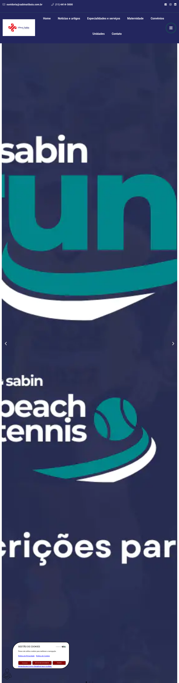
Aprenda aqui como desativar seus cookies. (35, 666)
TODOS (59, 663)
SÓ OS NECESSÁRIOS (42, 663)
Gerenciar (25, 663)
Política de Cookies (43, 656)
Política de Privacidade (26, 656)
